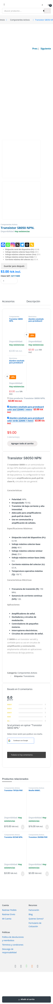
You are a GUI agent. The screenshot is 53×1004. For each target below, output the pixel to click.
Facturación (34, 910)
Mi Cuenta (6, 918)
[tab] (8, 302)
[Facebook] (3, 245)
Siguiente (46, 48)
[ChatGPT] (27, 245)
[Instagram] (13, 245)
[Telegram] (22, 245)
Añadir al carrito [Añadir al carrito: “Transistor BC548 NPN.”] (22, 873)
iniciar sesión (18, 734)
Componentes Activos (20, 19)
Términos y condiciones (12, 944)
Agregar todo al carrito (22, 443)
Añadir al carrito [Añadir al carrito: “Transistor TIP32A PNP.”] (22, 827)
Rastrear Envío (8, 914)
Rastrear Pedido (9, 910)
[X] (17, 245)
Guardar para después (14, 266)
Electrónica (32, 316)
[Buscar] (47, 11)
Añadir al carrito (28, 999)
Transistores (29, 676)
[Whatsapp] (8, 245)
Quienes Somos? (36, 918)
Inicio (2, 19)
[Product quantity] (9, 281)
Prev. (35, 48)
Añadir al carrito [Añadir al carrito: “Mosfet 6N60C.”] (47, 827)
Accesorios (8, 301)
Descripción (33, 301)
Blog (31, 914)
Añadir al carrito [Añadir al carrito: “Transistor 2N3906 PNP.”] (47, 873)
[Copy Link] (32, 245)
